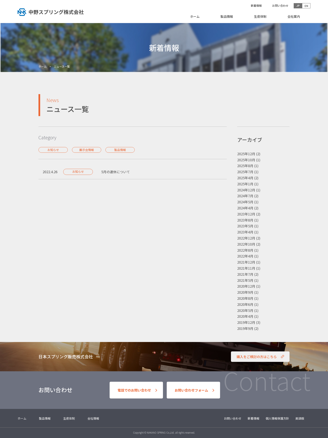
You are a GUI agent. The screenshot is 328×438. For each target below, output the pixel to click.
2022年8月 (245, 250)
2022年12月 (246, 238)
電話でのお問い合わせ (134, 390)
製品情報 (226, 16)
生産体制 (260, 16)
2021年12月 (246, 262)
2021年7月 (245, 274)
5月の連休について (115, 171)
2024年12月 (246, 189)
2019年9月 (245, 328)
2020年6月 (245, 304)
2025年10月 (246, 159)
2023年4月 (245, 231)
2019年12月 (246, 322)
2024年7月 (245, 195)
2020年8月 (245, 298)
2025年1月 (245, 183)
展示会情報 (86, 150)
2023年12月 (246, 213)
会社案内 (293, 16)
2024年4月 (245, 207)
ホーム (195, 16)
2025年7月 (245, 171)
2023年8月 (245, 220)
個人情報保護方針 (277, 418)
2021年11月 (246, 268)
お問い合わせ (280, 6)
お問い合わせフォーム (191, 390)
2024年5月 (245, 201)
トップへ (54, 11)
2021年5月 (245, 280)
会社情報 (93, 418)
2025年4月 (245, 177)
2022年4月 (245, 256)
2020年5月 (245, 310)
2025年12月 (246, 153)
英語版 (299, 418)
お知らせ (53, 150)
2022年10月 (246, 244)
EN (306, 6)
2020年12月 (246, 286)
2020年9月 (245, 292)
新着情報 (256, 6)
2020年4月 (245, 316)
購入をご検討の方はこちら (257, 356)
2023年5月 (245, 225)
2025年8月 (245, 165)
